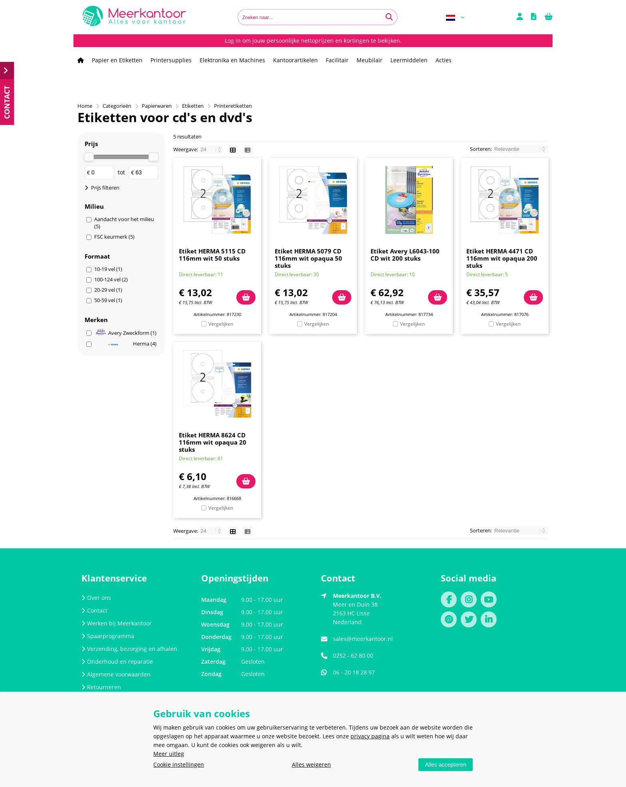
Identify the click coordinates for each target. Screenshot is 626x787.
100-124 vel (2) (111, 279)
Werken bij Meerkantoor (116, 623)
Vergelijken (220, 323)
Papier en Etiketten (117, 60)
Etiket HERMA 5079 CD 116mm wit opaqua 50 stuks (308, 258)
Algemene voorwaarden (116, 674)
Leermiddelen (409, 60)
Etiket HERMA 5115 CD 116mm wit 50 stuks (212, 254)
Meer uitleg (168, 753)
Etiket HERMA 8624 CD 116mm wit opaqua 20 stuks (212, 442)
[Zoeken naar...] (389, 17)
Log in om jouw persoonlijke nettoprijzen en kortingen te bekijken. (313, 40)
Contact (94, 610)
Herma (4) (132, 343)
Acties (444, 60)
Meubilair (369, 60)
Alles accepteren (445, 764)
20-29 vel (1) (108, 289)
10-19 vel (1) (108, 269)
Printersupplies (171, 60)
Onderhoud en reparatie (117, 661)
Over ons (96, 597)
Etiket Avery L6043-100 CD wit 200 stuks (405, 254)
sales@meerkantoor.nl (363, 639)
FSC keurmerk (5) (114, 236)
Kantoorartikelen (295, 60)
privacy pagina (370, 736)
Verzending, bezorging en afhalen (129, 649)
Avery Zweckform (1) (126, 333)
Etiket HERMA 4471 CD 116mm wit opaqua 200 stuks (501, 258)
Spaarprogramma (107, 636)
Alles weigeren (311, 764)
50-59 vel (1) (108, 300)
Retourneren (101, 687)
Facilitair (337, 60)
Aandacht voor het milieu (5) (124, 223)
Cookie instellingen (178, 764)
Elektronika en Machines (232, 60)
